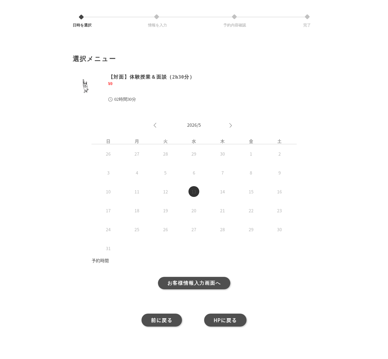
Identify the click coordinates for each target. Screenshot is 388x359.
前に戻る (161, 320)
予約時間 (100, 260)
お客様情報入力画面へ (194, 283)
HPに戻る (225, 320)
